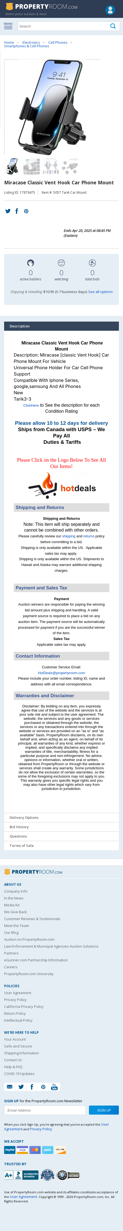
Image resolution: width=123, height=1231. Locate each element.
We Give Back (15, 911)
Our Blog (11, 932)
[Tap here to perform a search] (113, 26)
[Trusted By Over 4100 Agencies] (48, 1175)
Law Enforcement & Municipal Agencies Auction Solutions (51, 946)
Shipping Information (21, 1053)
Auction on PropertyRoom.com (29, 939)
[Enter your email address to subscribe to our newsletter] (45, 1110)
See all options (100, 291)
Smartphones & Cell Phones (26, 46)
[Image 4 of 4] (70, 166)
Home (9, 42)
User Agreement (17, 992)
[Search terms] (69, 26)
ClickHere (31, 405)
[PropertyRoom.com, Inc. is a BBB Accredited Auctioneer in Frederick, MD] (22, 1174)
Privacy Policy (15, 999)
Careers (11, 966)
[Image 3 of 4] (51, 166)
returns (88, 536)
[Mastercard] (35, 1150)
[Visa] (23, 1150)
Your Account (15, 1039)
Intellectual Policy (18, 1020)
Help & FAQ (13, 1066)
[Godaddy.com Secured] (68, 1175)
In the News (14, 898)
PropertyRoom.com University (29, 973)
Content (5, 70)
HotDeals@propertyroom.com (61, 673)
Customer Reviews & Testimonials (32, 918)
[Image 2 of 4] (31, 166)
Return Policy (15, 1013)
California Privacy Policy (24, 1006)
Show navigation (9, 25)
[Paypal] (10, 1150)
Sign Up (104, 1110)
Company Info (15, 891)
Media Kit (11, 904)
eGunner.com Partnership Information (36, 960)
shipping (68, 536)
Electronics (31, 42)
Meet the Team (16, 925)
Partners (11, 953)
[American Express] (48, 1150)
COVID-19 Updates (19, 1073)
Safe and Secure (18, 1046)
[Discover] (61, 1150)
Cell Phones (57, 42)
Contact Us (13, 1059)
